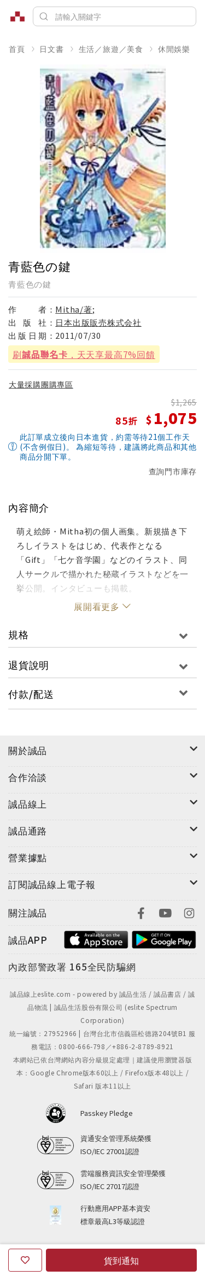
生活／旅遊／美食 (111, 48)
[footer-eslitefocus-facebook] (141, 912)
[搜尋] (114, 16)
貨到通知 (121, 1260)
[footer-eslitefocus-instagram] (189, 912)
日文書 (51, 48)
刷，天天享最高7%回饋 (84, 354)
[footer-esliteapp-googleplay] (164, 938)
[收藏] (25, 1260)
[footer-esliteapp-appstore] (96, 938)
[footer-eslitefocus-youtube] (165, 912)
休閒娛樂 (174, 48)
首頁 (17, 48)
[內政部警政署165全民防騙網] (72, 967)
